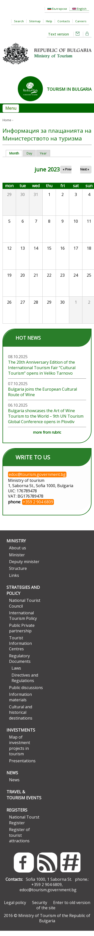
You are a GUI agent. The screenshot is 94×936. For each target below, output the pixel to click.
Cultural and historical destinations (20, 717)
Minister (17, 560)
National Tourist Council (24, 608)
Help (49, 21)
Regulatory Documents (20, 663)
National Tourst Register (24, 825)
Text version (58, 34)
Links (14, 580)
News (12, 778)
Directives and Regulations (25, 683)
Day (17, 120)
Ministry (16, 546)
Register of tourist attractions (19, 840)
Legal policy (15, 908)
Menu (10, 108)
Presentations (22, 766)
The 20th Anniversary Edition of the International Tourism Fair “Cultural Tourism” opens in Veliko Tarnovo (41, 373)
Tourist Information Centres (20, 648)
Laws (16, 673)
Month (16, 158)
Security (39, 908)
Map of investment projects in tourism (19, 751)
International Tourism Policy (23, 620)
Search (19, 21)
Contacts (63, 21)
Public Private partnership (22, 633)
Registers (17, 815)
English (79, 8)
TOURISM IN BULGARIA (69, 89)
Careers (80, 21)
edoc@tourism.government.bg (48, 895)
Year (43, 158)
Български (57, 8)
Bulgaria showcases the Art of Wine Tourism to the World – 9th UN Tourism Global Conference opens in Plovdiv (45, 421)
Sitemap (35, 21)
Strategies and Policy (23, 595)
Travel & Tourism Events (24, 800)
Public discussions (26, 692)
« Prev (67, 174)
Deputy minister (24, 567)
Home (7, 120)
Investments (21, 735)
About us (17, 553)
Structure (18, 573)
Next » (84, 174)
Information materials (20, 702)
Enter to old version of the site (63, 910)
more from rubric (47, 437)
